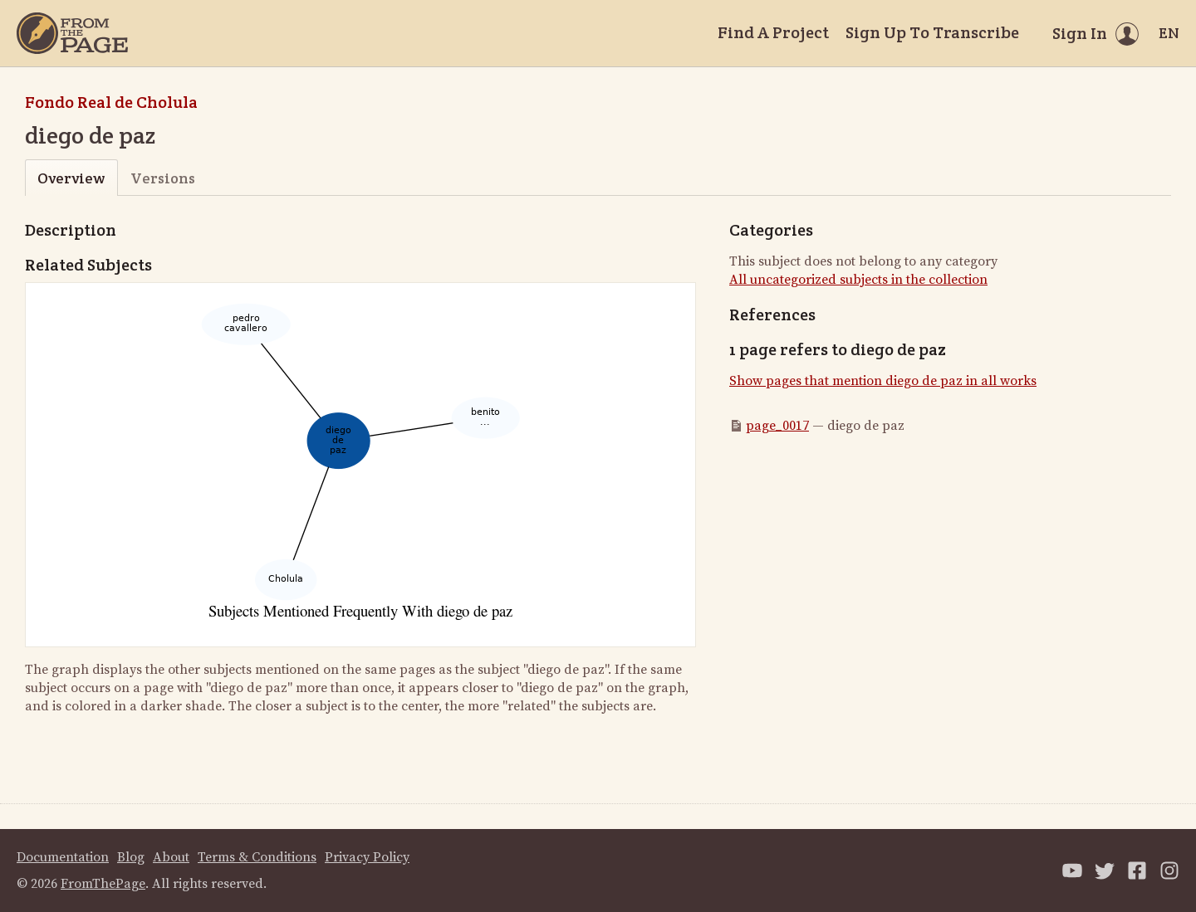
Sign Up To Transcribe (932, 32)
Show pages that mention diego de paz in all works (883, 381)
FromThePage (103, 883)
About (171, 857)
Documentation (63, 857)
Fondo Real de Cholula (111, 102)
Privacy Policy (367, 857)
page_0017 (777, 425)
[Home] (72, 33)
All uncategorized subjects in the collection (858, 279)
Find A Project (773, 32)
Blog (131, 857)
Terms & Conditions (257, 857)
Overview (71, 178)
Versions (162, 178)
